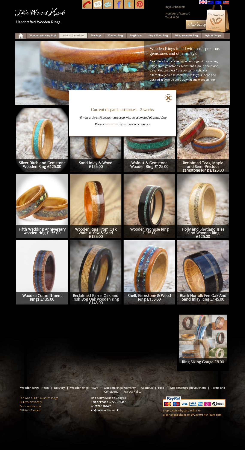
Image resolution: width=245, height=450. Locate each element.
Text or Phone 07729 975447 (108, 402)
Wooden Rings (115, 35)
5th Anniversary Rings (186, 35)
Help (161, 388)
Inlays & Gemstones (73, 35)
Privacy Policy (132, 392)
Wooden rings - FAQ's (84, 388)
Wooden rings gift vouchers (187, 388)
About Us (147, 388)
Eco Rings (96, 35)
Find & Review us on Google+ (108, 398)
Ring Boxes (136, 35)
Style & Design (213, 35)
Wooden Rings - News (34, 388)
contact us (111, 124)
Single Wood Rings (158, 35)
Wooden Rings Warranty (120, 388)
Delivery (59, 388)
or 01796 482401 (101, 406)
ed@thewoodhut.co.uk (104, 410)
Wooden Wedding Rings (43, 35)
